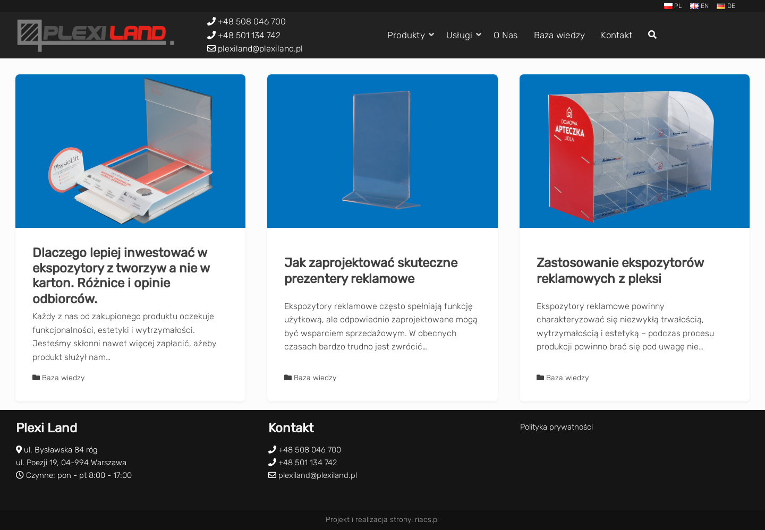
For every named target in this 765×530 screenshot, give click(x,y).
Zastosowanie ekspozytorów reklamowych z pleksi (620, 270)
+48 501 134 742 (249, 35)
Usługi (459, 35)
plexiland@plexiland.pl (260, 49)
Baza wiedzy (559, 35)
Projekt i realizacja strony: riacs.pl (382, 519)
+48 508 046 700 (252, 21)
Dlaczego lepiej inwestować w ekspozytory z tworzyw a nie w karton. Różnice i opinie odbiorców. (120, 275)
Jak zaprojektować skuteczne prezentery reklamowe (370, 270)
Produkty (406, 35)
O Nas (505, 35)
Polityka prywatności (556, 427)
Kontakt (616, 35)
